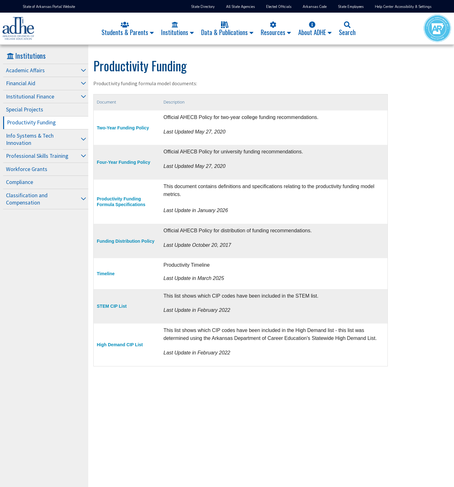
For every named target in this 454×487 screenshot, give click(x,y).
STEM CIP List (112, 306)
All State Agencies (240, 6)
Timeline (106, 273)
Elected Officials (278, 6)
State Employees (351, 6)
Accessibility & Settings (413, 6)
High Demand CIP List (120, 344)
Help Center (384, 6)
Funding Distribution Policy (125, 241)
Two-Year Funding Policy (123, 127)
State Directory (203, 6)
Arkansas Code (315, 6)
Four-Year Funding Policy (123, 162)
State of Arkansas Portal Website (49, 6)
